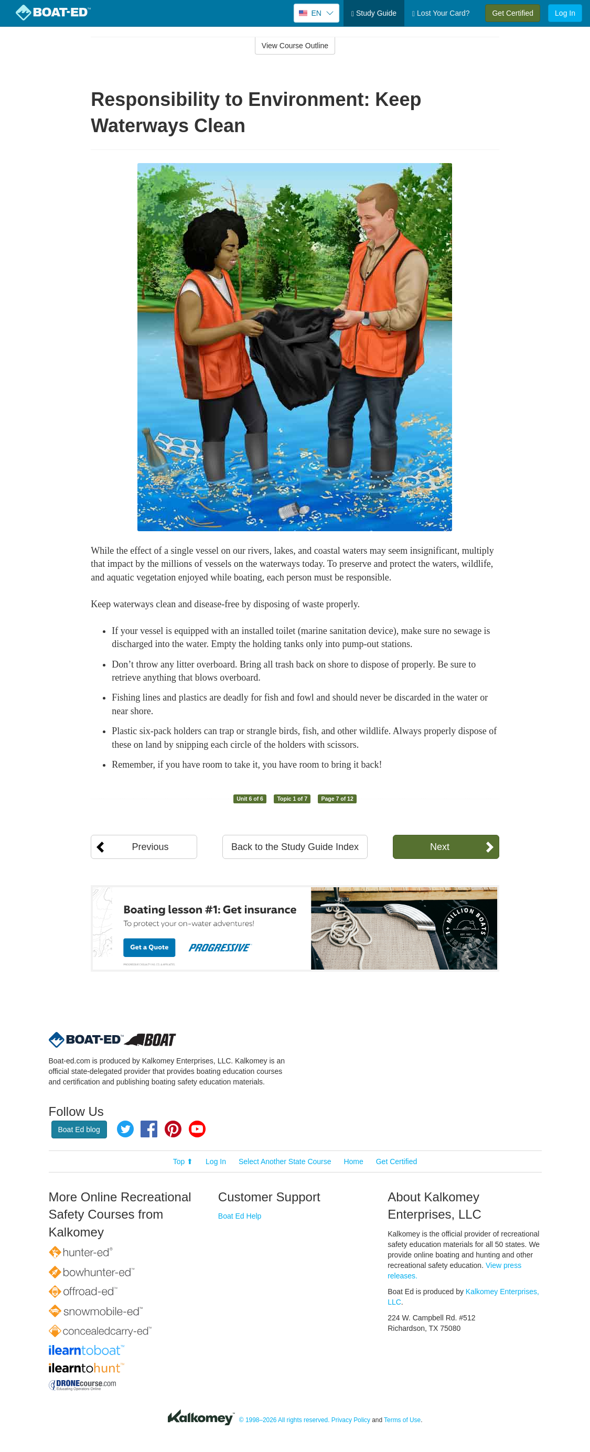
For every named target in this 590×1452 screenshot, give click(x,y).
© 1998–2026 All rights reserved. (284, 1420)
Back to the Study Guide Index (295, 847)
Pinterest (173, 1129)
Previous (150, 847)
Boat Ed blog (79, 1129)
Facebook (149, 1129)
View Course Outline (295, 45)
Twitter (125, 1129)
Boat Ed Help (240, 1216)
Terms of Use (402, 1420)
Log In (565, 13)
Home (353, 1161)
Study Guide (373, 13)
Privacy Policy (350, 1420)
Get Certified (512, 13)
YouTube (197, 1129)
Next (439, 847)
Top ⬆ (183, 1161)
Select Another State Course (285, 1161)
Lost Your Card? (440, 13)
